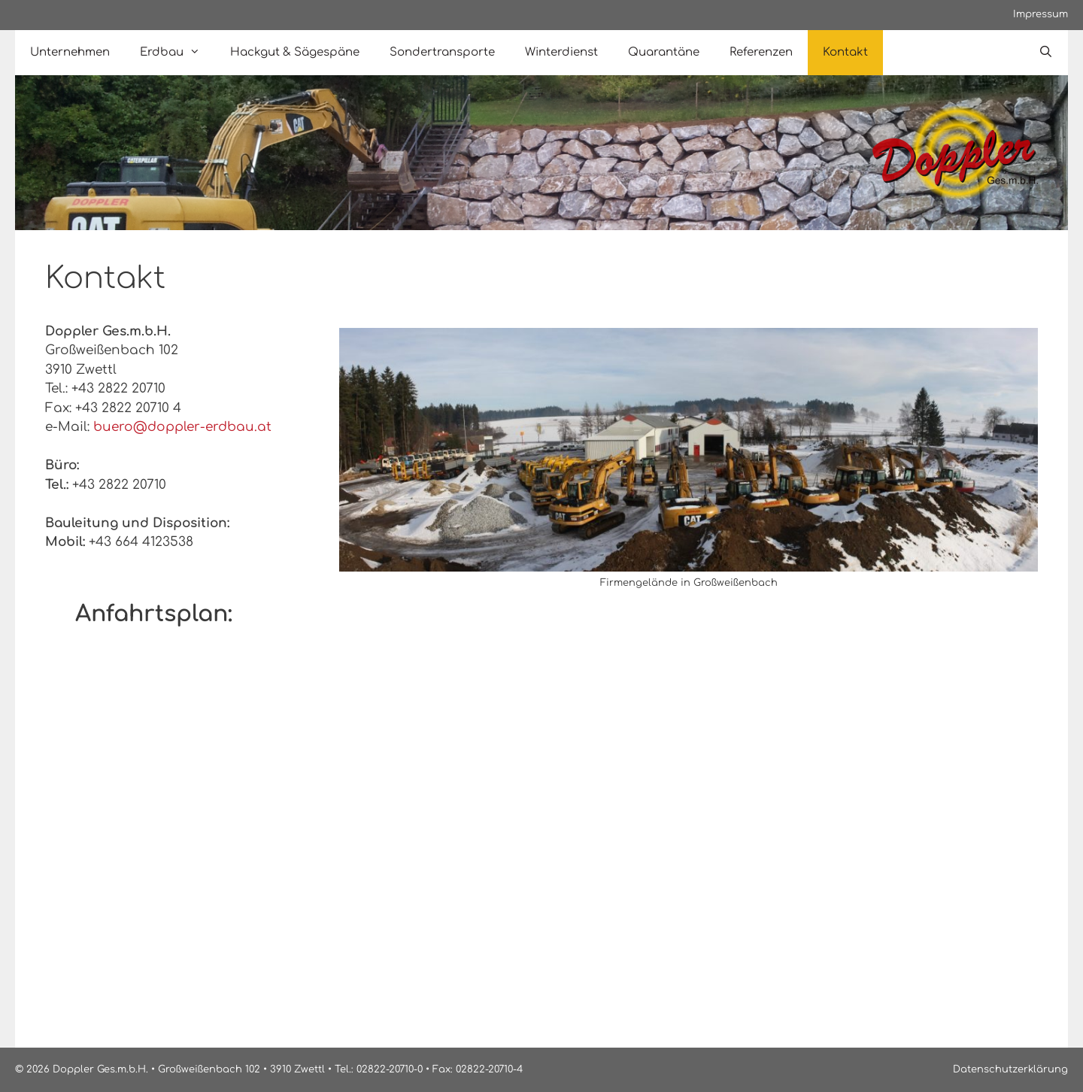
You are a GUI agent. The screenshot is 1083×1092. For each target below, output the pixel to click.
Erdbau (177, 52)
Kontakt (845, 52)
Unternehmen (70, 52)
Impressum (1040, 14)
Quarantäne (663, 52)
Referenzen (761, 52)
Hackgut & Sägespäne (294, 52)
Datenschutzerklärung (1010, 1069)
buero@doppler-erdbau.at (182, 427)
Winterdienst (561, 52)
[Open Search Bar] (1046, 52)
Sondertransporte (442, 52)
